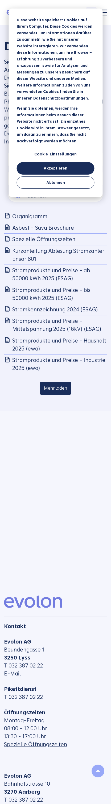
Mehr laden (55, 388)
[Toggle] (104, 12)
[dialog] (55, 103)
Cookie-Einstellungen (55, 154)
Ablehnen (55, 182)
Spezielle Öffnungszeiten (35, 744)
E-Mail (12, 673)
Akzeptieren (55, 168)
